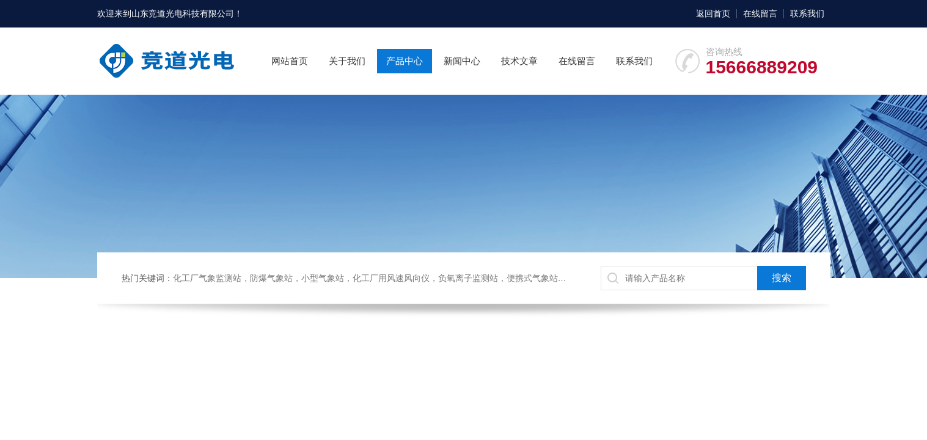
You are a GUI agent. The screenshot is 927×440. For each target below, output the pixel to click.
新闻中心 (462, 61)
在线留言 (760, 13)
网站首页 (289, 61)
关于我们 (347, 61)
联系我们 (807, 13)
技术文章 (519, 61)
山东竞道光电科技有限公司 (182, 13)
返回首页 (713, 13)
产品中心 (404, 61)
